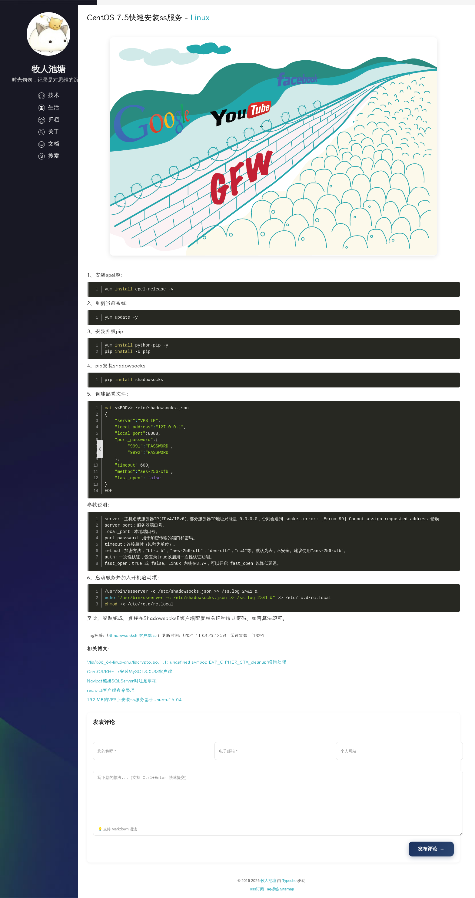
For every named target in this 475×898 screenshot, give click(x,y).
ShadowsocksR (142, 635)
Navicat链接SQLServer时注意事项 (141, 681)
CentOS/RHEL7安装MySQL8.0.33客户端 (148, 671)
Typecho (299, 880)
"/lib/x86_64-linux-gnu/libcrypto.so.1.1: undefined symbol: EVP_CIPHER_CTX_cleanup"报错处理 (205, 662)
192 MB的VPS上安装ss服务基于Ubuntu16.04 (153, 699)
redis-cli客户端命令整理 (130, 690)
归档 (48, 119)
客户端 (164, 635)
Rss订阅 (266, 889)
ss (174, 635)
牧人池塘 (278, 880)
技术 (48, 95)
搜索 (48, 156)
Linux (218, 17)
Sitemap (297, 889)
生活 (48, 107)
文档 (48, 144)
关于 (48, 132)
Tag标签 (281, 889)
